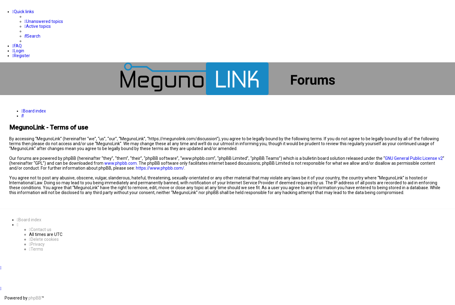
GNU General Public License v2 (414, 158)
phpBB (34, 298)
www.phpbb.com (120, 163)
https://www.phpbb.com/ (160, 168)
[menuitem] (43, 21)
